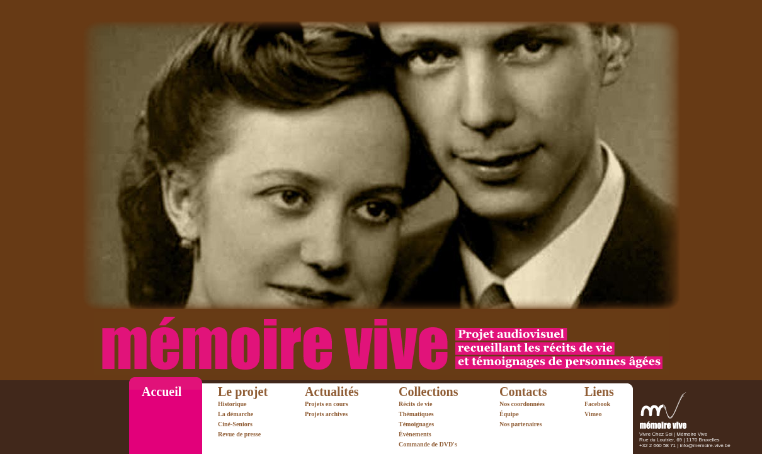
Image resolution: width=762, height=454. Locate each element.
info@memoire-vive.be (705, 445)
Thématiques (416, 413)
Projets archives (326, 413)
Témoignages (416, 424)
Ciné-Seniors (235, 424)
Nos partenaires (520, 424)
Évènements (415, 434)
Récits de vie (415, 403)
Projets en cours (326, 403)
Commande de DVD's (428, 444)
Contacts (523, 392)
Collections (428, 392)
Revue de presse (239, 434)
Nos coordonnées (522, 403)
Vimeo (592, 413)
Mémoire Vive (691, 434)
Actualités (332, 392)
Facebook (597, 403)
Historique (232, 403)
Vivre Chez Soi (656, 434)
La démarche (235, 413)
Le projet (243, 392)
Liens (599, 392)
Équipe (509, 413)
